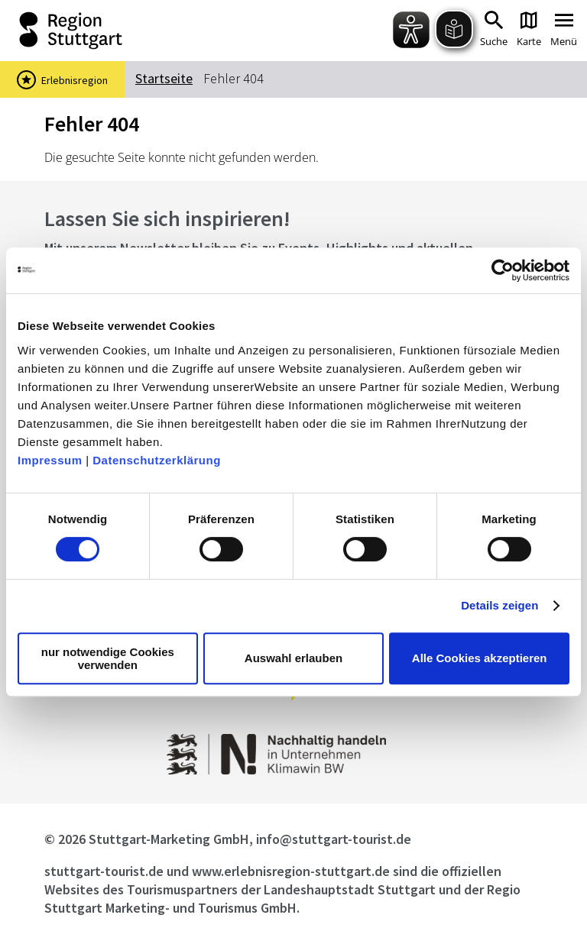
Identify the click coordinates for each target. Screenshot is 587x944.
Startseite (164, 78)
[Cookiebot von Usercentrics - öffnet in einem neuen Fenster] (502, 270)
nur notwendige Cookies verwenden (107, 658)
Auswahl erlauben (293, 657)
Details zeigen (499, 605)
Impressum (50, 460)
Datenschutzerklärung (156, 460)
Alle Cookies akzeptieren (479, 657)
